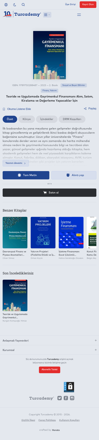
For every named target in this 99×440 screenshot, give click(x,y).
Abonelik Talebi (50, 370)
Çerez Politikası (47, 420)
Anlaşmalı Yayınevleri (16, 340)
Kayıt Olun (88, 4)
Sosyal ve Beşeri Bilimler (73, 85)
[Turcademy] (40, 399)
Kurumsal (8, 350)
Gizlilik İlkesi (28, 420)
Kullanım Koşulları (69, 420)
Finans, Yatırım (50, 91)
